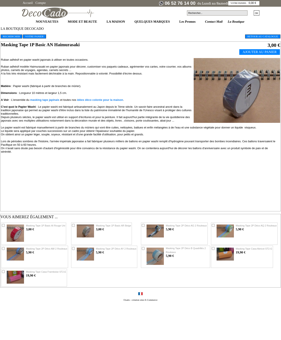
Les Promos (187, 21)
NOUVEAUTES (47, 21)
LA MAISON (116, 21)
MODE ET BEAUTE (83, 21)
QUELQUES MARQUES (152, 21)
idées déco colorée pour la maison (100, 99)
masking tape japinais (44, 99)
